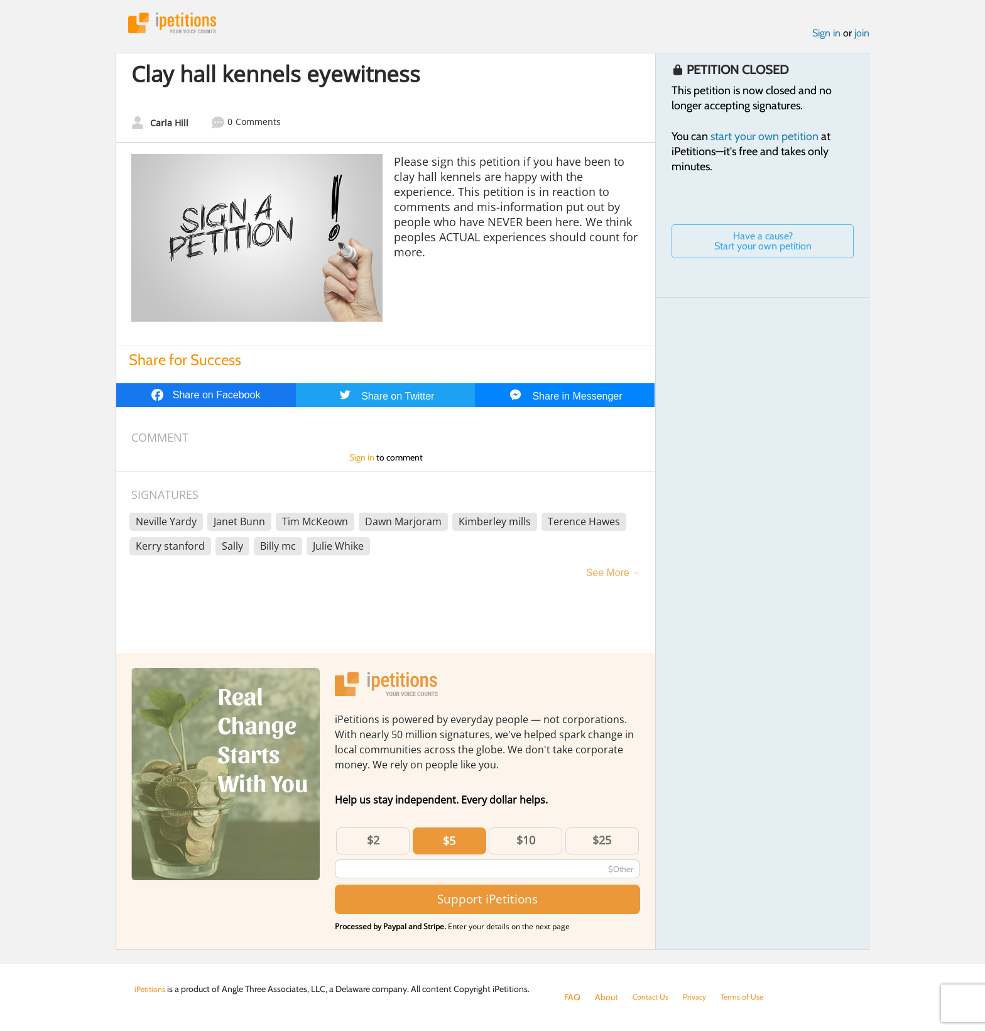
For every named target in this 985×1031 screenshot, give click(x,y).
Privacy (702, 997)
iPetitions (180, 25)
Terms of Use (754, 997)
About (606, 997)
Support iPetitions (487, 903)
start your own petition (764, 140)
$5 (449, 844)
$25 (601, 843)
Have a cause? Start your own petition (763, 245)
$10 (525, 843)
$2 (373, 843)
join (861, 37)
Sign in (826, 37)
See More (607, 576)
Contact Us (654, 997)
